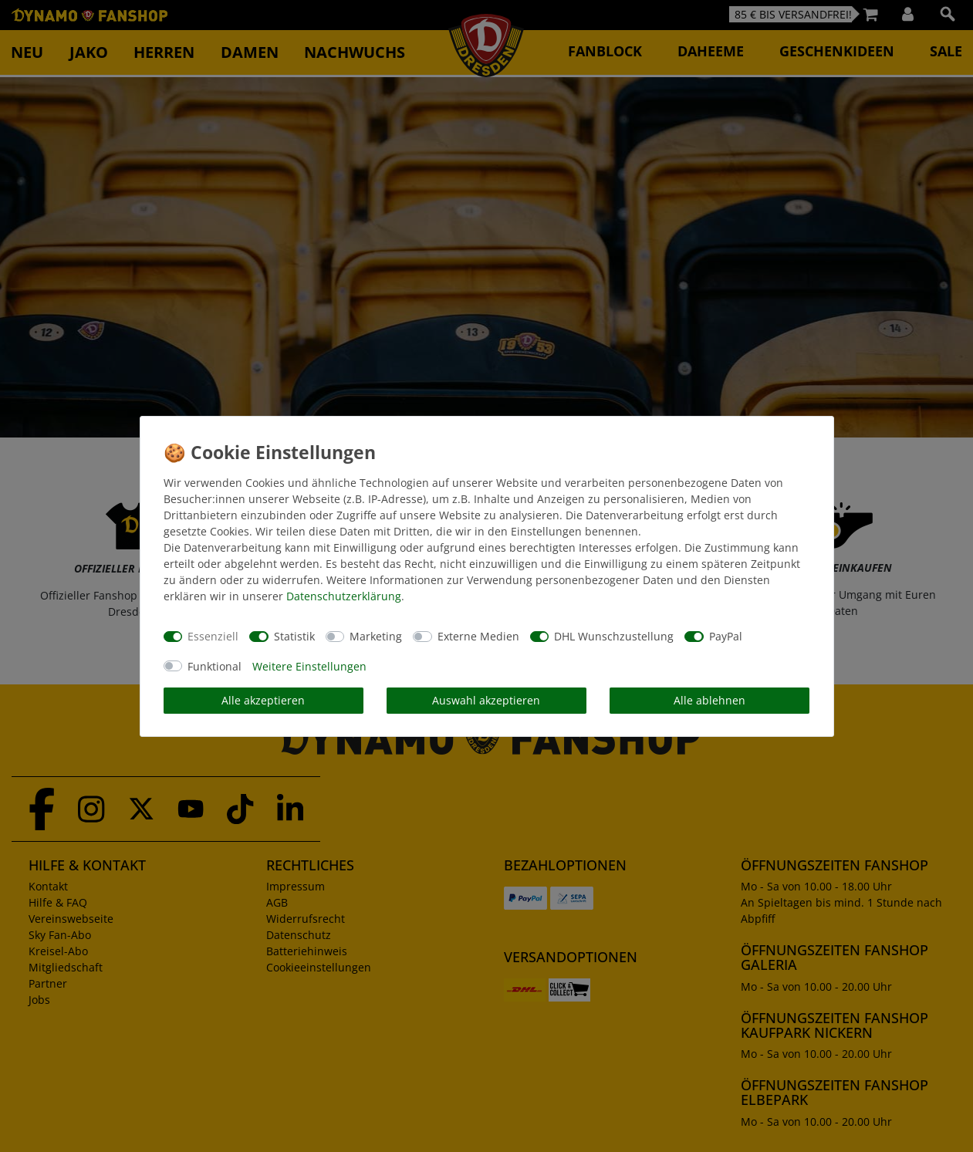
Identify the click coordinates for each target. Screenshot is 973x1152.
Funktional (215, 666)
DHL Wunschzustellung (614, 636)
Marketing (376, 636)
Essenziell (213, 636)
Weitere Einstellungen (309, 666)
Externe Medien (478, 636)
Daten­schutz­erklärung (343, 596)
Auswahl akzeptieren (486, 700)
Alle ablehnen (709, 700)
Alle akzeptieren (263, 700)
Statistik (294, 636)
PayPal (725, 636)
